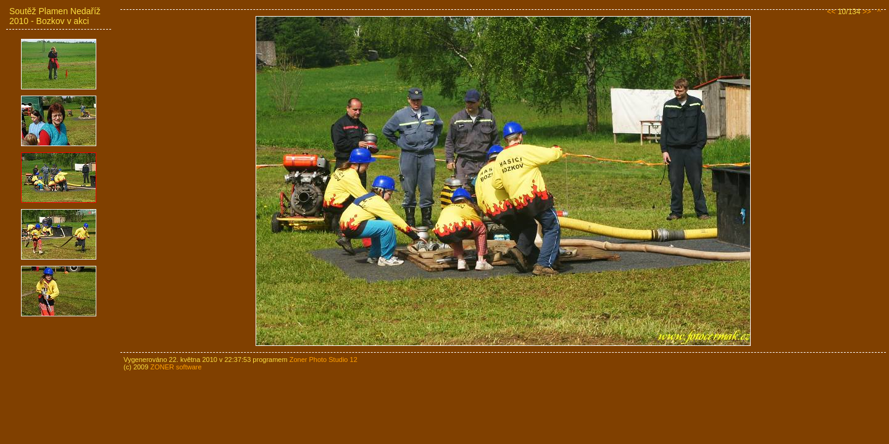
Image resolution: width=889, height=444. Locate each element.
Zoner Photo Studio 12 (323, 359)
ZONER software (175, 367)
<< (831, 11)
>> (866, 11)
